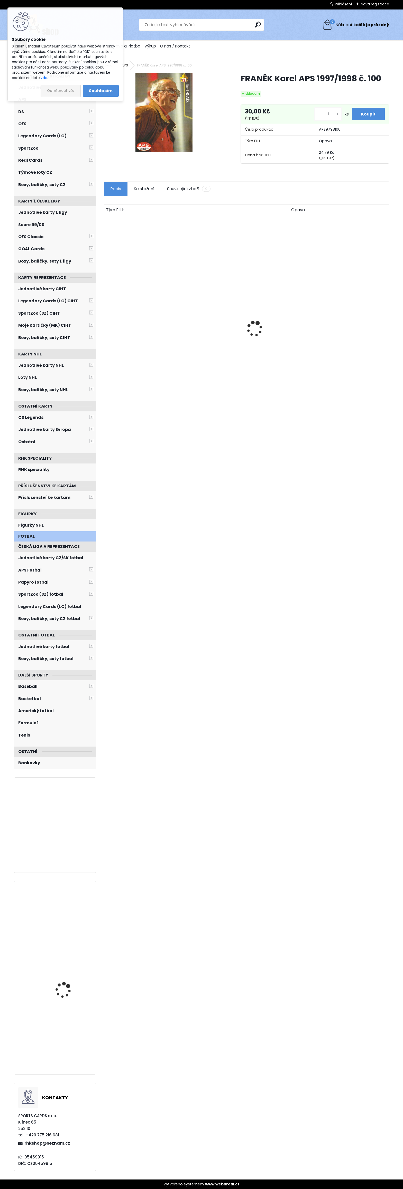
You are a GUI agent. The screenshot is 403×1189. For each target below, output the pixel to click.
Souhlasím (101, 91)
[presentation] (107, 320)
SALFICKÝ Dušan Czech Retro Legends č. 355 (208, 348)
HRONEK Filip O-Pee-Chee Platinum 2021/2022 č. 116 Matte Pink (70, 971)
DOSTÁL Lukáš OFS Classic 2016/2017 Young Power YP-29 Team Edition (137, 345)
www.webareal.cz (222, 1184)
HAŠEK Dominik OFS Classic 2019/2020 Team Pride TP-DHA (354, 345)
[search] (258, 24)
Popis (115, 189)
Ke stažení (144, 189)
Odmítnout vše (60, 90)
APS (125, 65)
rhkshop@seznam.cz (47, 1143)
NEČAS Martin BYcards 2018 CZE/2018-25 (68, 1028)
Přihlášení (343, 4)
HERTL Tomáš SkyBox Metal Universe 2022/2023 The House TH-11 (68, 913)
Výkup (150, 46)
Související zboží (188, 189)
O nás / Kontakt (175, 46)
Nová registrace (375, 4)
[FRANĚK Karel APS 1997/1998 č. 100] (164, 112)
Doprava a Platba (123, 46)
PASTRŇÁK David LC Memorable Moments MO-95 (280, 349)
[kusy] (326, 114)
